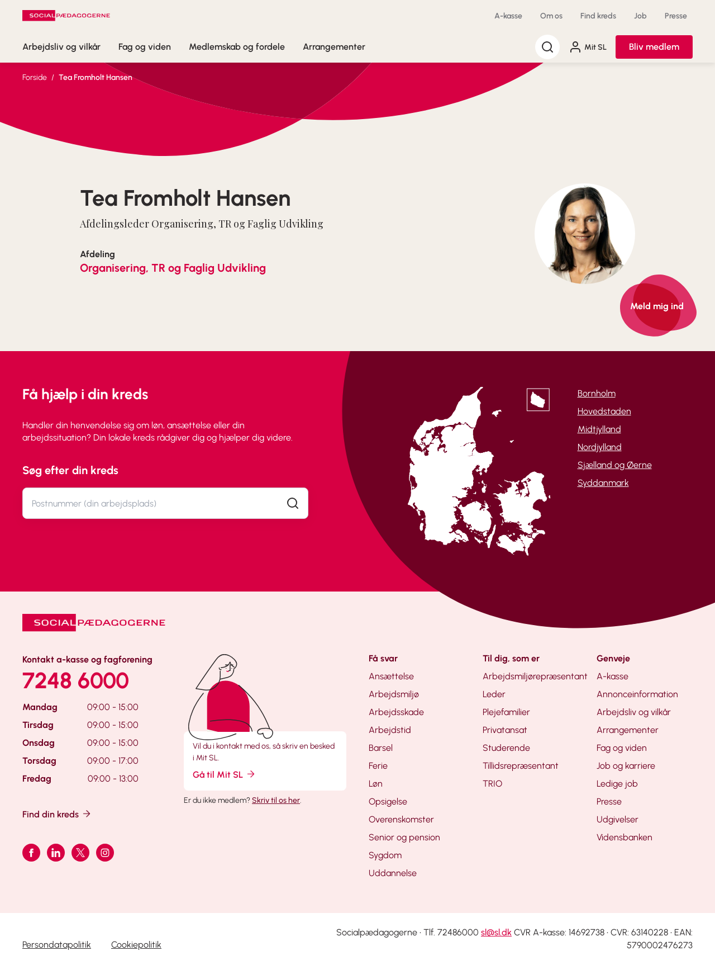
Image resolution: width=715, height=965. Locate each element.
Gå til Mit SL (224, 774)
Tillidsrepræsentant (521, 765)
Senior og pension (404, 837)
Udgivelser (617, 819)
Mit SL (588, 47)
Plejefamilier (506, 712)
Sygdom (385, 855)
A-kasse (508, 16)
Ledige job (617, 783)
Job (640, 16)
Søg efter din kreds (70, 470)
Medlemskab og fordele (237, 46)
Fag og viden (144, 46)
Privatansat (505, 730)
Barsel (381, 747)
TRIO (492, 783)
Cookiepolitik (136, 944)
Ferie (378, 765)
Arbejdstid (390, 730)
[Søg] (547, 47)
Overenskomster (401, 819)
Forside (34, 77)
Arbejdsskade (396, 712)
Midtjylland (599, 429)
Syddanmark (603, 482)
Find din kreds (57, 814)
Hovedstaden (604, 411)
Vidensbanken (624, 837)
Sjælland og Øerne (615, 465)
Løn (376, 783)
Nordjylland (600, 447)
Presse (676, 16)
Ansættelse (391, 676)
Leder (494, 694)
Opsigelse (388, 801)
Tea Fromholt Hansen (95, 77)
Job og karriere (626, 765)
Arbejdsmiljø (394, 694)
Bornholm (597, 393)
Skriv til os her (276, 800)
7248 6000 (75, 680)
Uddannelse (393, 873)
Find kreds (598, 16)
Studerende (506, 747)
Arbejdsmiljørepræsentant (535, 676)
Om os (551, 16)
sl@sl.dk (496, 932)
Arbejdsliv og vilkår (61, 46)
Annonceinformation (637, 694)
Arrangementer (334, 46)
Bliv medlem (654, 46)
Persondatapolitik (56, 944)
